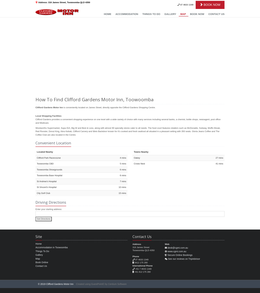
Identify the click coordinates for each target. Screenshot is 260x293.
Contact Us (216, 14)
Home (107, 14)
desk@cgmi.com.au (178, 247)
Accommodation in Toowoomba (51, 247)
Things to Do (151, 14)
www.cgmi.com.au (177, 251)
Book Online (41, 262)
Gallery (170, 14)
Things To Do (42, 251)
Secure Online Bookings (180, 255)
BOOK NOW (210, 4)
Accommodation (126, 14)
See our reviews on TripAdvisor (184, 259)
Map (183, 14)
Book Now (197, 14)
